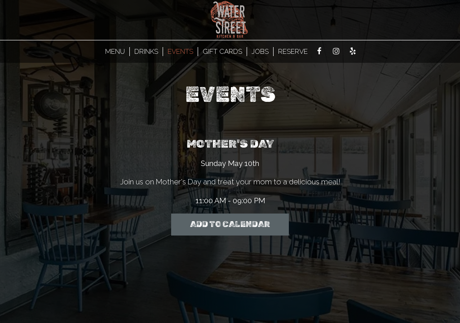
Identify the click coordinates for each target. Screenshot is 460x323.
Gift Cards (222, 52)
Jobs (260, 52)
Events (180, 52)
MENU (115, 52)
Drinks (146, 52)
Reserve (293, 52)
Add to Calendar (230, 224)
